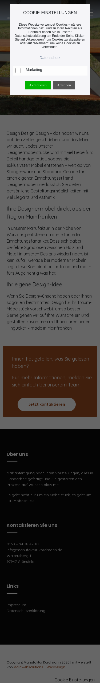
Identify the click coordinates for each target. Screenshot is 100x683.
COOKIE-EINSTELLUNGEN (50, 12)
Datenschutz (50, 58)
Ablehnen (64, 85)
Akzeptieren (38, 85)
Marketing (34, 70)
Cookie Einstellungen (74, 679)
